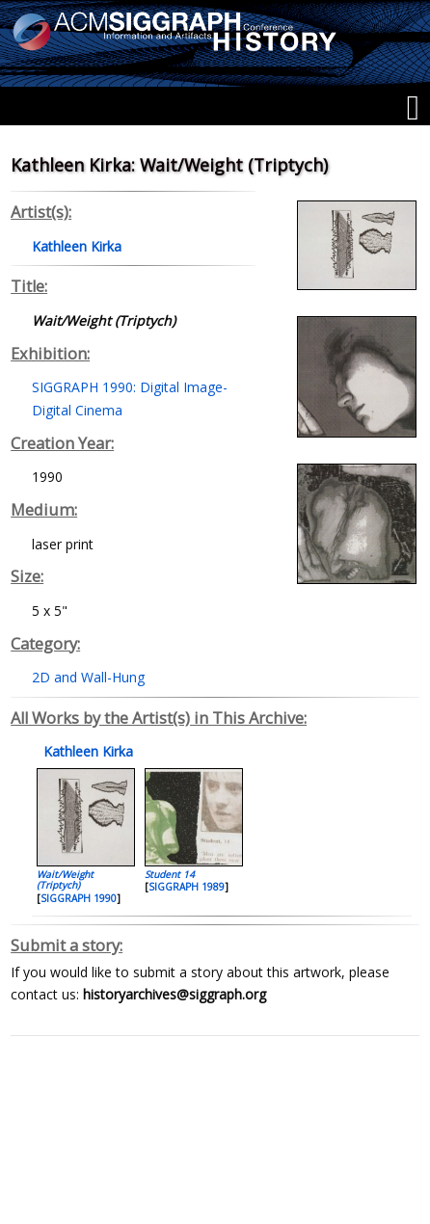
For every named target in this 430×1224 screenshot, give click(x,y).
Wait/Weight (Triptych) (65, 879)
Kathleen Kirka (86, 751)
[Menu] (413, 108)
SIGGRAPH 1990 (78, 898)
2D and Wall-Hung (88, 677)
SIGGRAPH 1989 (186, 886)
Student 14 (170, 874)
